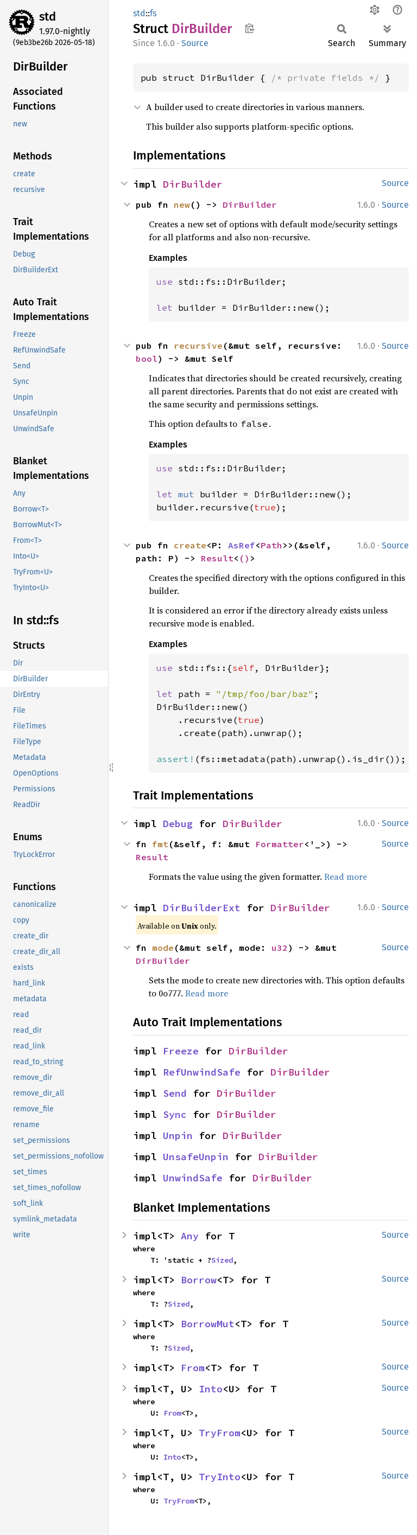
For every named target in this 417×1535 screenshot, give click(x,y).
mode (163, 947)
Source (194, 43)
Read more (345, 876)
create (190, 545)
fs (153, 13)
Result (217, 558)
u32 (279, 947)
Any (190, 1236)
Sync (175, 1114)
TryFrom (220, 1433)
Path (271, 545)
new (182, 204)
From (193, 1367)
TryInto (220, 1476)
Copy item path (249, 28)
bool (146, 358)
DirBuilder (193, 184)
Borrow (199, 1280)
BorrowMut (208, 1323)
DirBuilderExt (202, 907)
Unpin (178, 1135)
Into (211, 1389)
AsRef (241, 545)
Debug (178, 823)
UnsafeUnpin (196, 1156)
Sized (222, 1260)
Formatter (279, 844)
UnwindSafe (193, 1178)
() (244, 558)
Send (175, 1093)
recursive (198, 345)
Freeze (181, 1051)
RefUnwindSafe (202, 1072)
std (47, 16)
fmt (160, 844)
